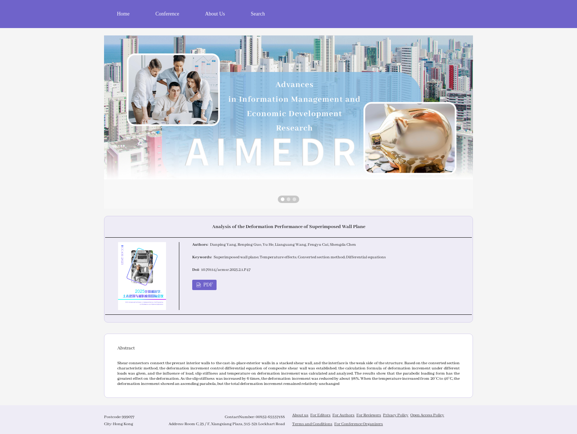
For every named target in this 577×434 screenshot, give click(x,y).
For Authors (343, 415)
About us (300, 415)
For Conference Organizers (358, 424)
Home (123, 14)
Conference (167, 14)
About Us (215, 14)
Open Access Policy (427, 415)
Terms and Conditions (312, 424)
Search (258, 14)
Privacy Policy (395, 415)
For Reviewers (368, 415)
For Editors (320, 415)
